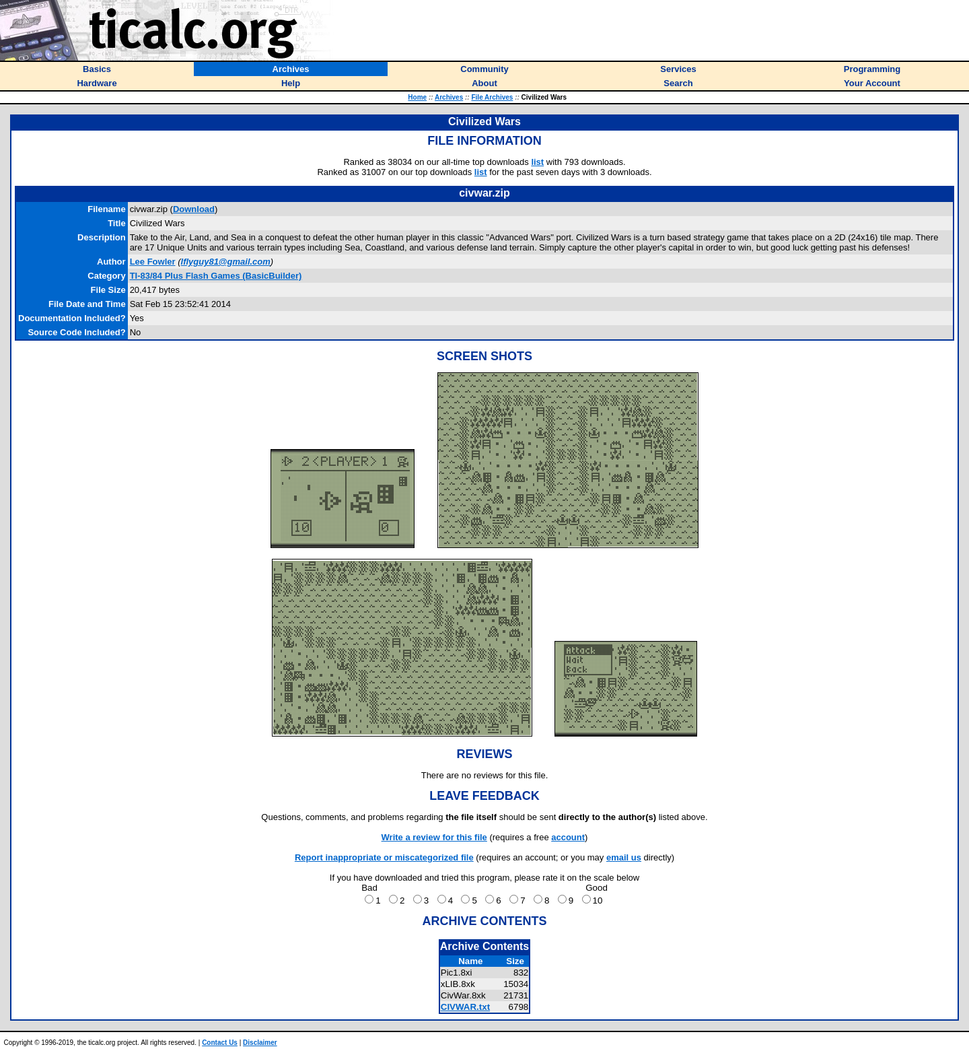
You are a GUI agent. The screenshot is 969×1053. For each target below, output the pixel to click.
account (568, 837)
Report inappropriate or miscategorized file (384, 857)
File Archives (492, 97)
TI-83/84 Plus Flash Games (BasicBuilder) (216, 276)
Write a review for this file (434, 837)
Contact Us (220, 1042)
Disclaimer (260, 1042)
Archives (449, 97)
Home (417, 97)
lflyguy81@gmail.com (226, 262)
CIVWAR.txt (465, 1007)
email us (623, 857)
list (537, 162)
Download (194, 209)
